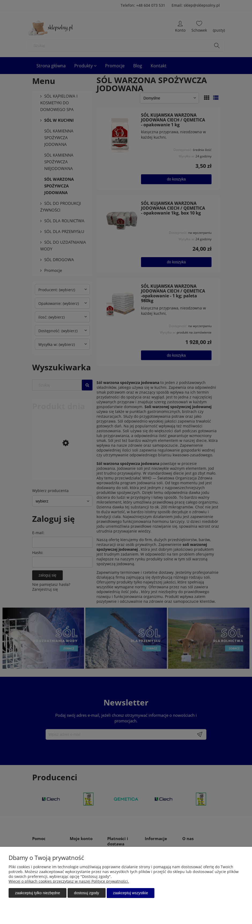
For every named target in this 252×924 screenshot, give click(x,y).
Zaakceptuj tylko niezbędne (37, 893)
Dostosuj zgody (86, 893)
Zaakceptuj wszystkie (130, 893)
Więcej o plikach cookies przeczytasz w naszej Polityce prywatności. (69, 881)
